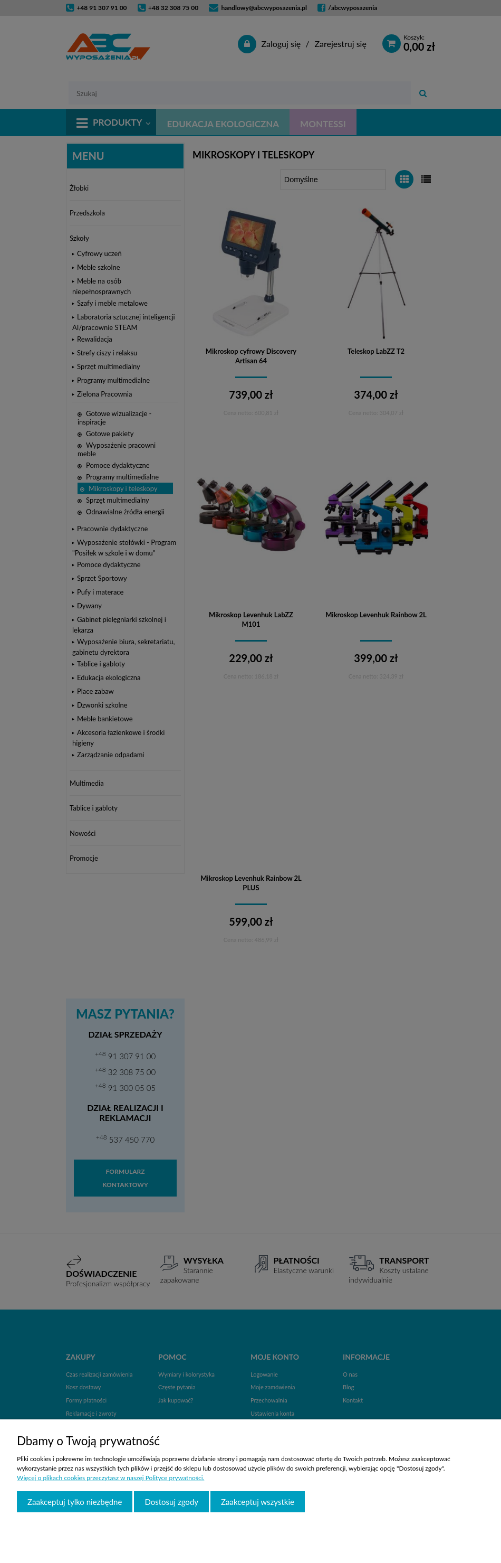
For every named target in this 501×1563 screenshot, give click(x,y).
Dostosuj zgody (171, 1501)
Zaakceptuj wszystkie (257, 1501)
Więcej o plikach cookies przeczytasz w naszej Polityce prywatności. (110, 1478)
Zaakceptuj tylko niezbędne (74, 1501)
